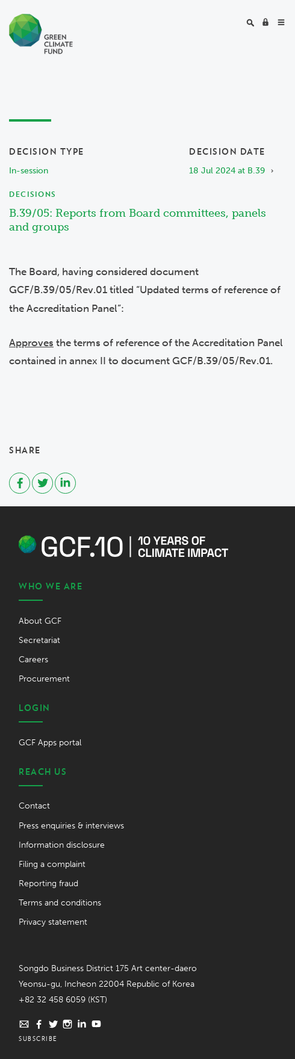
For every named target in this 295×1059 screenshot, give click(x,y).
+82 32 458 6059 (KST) (63, 1000)
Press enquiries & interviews (71, 826)
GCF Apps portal (50, 743)
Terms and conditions (60, 903)
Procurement (44, 679)
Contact (34, 806)
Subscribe (38, 1038)
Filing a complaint (52, 864)
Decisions (32, 194)
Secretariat (39, 640)
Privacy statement (53, 922)
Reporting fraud (48, 883)
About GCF (40, 621)
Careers (33, 659)
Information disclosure (62, 845)
